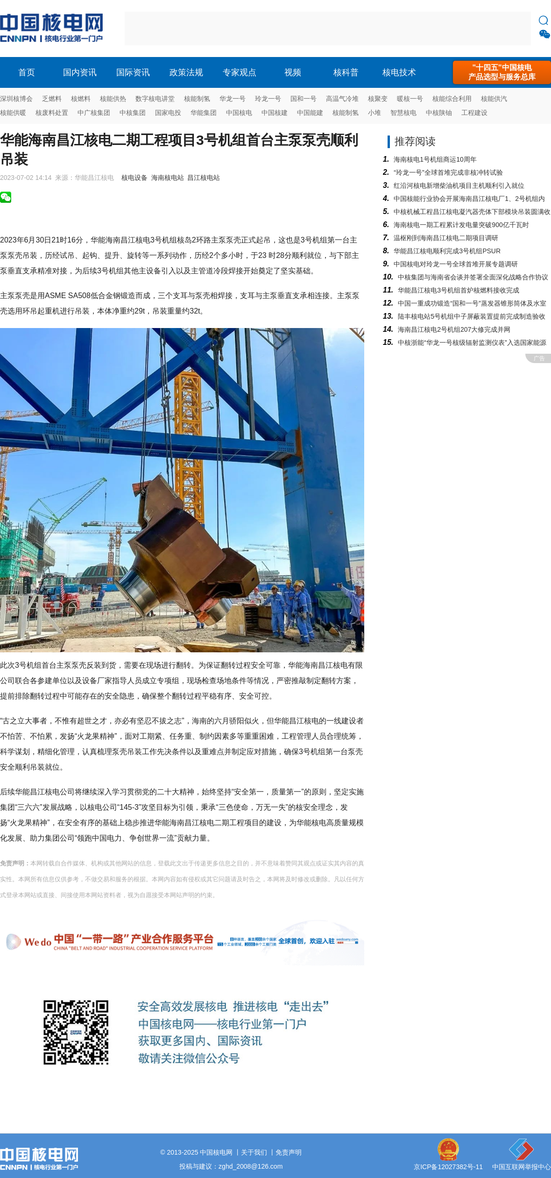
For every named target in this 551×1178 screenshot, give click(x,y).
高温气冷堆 (342, 98)
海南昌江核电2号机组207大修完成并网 (454, 329)
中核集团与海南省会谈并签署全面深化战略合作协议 (473, 277)
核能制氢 (197, 98)
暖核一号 (410, 98)
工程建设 (474, 112)
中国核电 (239, 112)
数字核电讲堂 (155, 98)
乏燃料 (52, 98)
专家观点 (239, 72)
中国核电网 (216, 1152)
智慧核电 (403, 112)
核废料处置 (51, 112)
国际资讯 (133, 72)
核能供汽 (494, 98)
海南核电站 (167, 177)
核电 (53, 28)
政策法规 (186, 72)
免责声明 (289, 1152)
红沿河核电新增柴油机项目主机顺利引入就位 (459, 185)
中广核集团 (94, 112)
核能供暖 (13, 112)
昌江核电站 (203, 177)
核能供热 (113, 98)
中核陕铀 (439, 112)
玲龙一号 (268, 98)
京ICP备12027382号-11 (448, 1167)
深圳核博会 (16, 98)
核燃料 (81, 98)
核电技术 (399, 72)
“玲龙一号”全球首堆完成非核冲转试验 (448, 172)
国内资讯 (80, 72)
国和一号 (303, 98)
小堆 (374, 112)
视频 (292, 72)
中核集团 (133, 112)
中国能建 (310, 112)
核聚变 (378, 98)
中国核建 (274, 112)
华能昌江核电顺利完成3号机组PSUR (447, 251)
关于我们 (254, 1152)
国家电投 (168, 112)
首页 (26, 72)
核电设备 (134, 177)
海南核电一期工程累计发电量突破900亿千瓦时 (461, 224)
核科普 (346, 72)
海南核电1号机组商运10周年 (435, 159)
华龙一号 (232, 98)
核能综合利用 (452, 98)
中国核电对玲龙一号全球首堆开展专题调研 (456, 264)
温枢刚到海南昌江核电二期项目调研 (446, 238)
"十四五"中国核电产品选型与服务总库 (502, 72)
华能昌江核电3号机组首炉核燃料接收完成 (458, 290)
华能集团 (204, 112)
